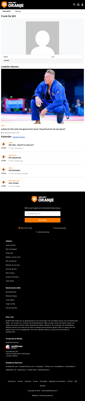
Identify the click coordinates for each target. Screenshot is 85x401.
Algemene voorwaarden (57, 381)
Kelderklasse (21, 370)
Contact (20, 381)
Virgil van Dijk (10, 304)
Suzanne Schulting (12, 277)
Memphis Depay (11, 296)
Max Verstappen (11, 249)
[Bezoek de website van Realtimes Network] (14, 347)
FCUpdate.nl (39, 366)
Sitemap (42, 386)
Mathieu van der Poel (13, 257)
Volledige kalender (18, 137)
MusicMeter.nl (70, 366)
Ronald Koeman (11, 292)
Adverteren (12, 381)
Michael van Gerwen (13, 265)
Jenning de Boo (11, 269)
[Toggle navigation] (78, 5)
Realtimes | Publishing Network (42, 395)
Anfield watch (32, 370)
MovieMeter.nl (60, 366)
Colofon (70, 381)
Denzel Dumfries (11, 308)
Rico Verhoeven (11, 261)
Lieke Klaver (10, 281)
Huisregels (43, 381)
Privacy (35, 381)
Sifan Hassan (10, 273)
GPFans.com (49, 366)
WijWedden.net (11, 370)
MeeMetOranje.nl (44, 370)
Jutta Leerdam (10, 245)
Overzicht (6, 11)
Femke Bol (9, 253)
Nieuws (18, 11)
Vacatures (28, 381)
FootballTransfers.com (26, 366)
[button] (82, 4)
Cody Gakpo (10, 300)
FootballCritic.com (12, 366)
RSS (75, 381)
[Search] (74, 4)
